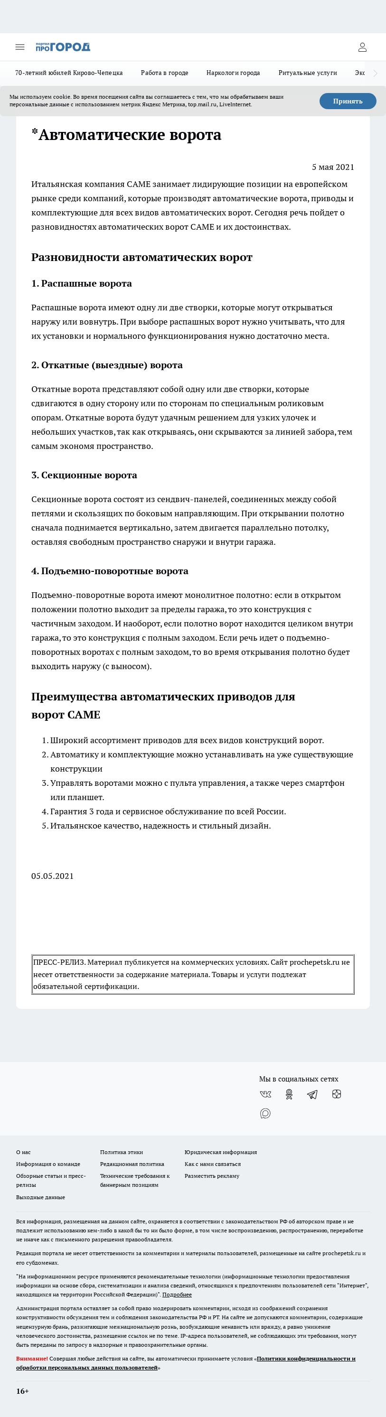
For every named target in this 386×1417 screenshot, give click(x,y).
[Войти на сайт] (362, 46)
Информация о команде (48, 1163)
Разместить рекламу (212, 1175)
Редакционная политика (132, 1163)
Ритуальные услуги (308, 72)
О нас (23, 1152)
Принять (348, 101)
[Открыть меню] (20, 46)
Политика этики (121, 1152)
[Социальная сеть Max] (265, 1113)
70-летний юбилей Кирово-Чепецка (69, 72)
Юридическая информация (221, 1152)
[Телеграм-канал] (313, 1094)
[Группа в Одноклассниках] (289, 1094)
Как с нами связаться (213, 1163)
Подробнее (177, 1294)
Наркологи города (233, 72)
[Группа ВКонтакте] (265, 1094)
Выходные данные (40, 1197)
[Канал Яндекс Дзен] (336, 1094)
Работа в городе (164, 72)
